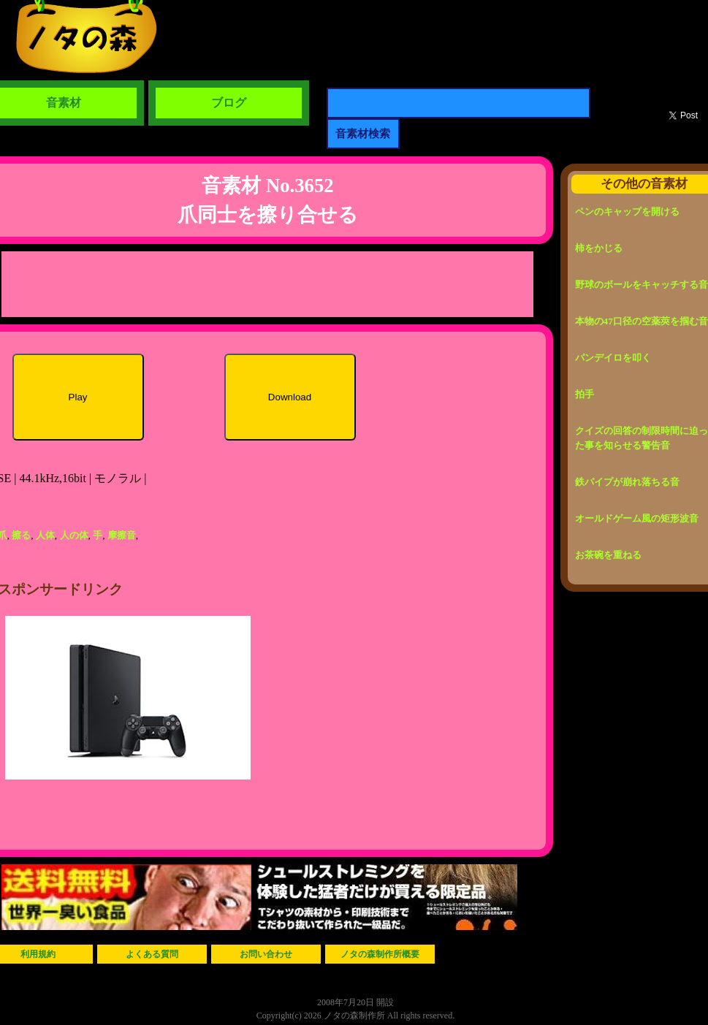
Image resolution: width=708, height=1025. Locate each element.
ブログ (228, 102)
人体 (45, 535)
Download (289, 397)
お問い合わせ (266, 954)
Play (78, 397)
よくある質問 (152, 954)
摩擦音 (121, 535)
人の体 (74, 535)
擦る (21, 535)
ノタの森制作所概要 (379, 954)
